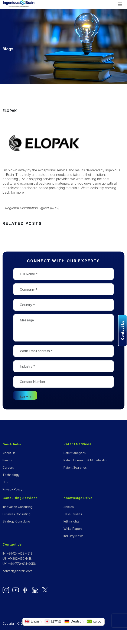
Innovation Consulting (18, 507)
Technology (11, 475)
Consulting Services (20, 498)
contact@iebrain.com (17, 571)
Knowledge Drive (78, 498)
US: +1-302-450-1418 (17, 558)
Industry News (73, 536)
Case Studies (73, 514)
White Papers (73, 528)
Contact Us (12, 544)
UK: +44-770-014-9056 (19, 563)
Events (7, 460)
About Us (9, 453)
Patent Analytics (75, 453)
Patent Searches (75, 467)
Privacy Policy (12, 489)
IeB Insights (71, 521)
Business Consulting (16, 514)
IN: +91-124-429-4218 (17, 553)
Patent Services (77, 444)
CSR (6, 482)
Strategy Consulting (16, 521)
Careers (8, 467)
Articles (69, 507)
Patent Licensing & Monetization (86, 460)
